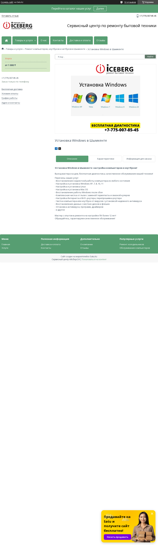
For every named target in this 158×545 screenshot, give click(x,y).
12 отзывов (130, 2)
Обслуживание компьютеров (135, 247)
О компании (86, 244)
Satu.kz (93, 256)
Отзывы (100, 40)
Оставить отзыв (10, 15)
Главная (6, 244)
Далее (100, 8)
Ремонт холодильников (132, 244)
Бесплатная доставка (12, 89)
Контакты (58, 40)
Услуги (5, 247)
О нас (44, 40)
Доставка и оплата (79, 40)
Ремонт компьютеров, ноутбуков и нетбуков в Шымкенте (55, 49)
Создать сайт (7, 2)
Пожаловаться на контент (94, 259)
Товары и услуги (24, 40)
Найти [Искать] (150, 56)
